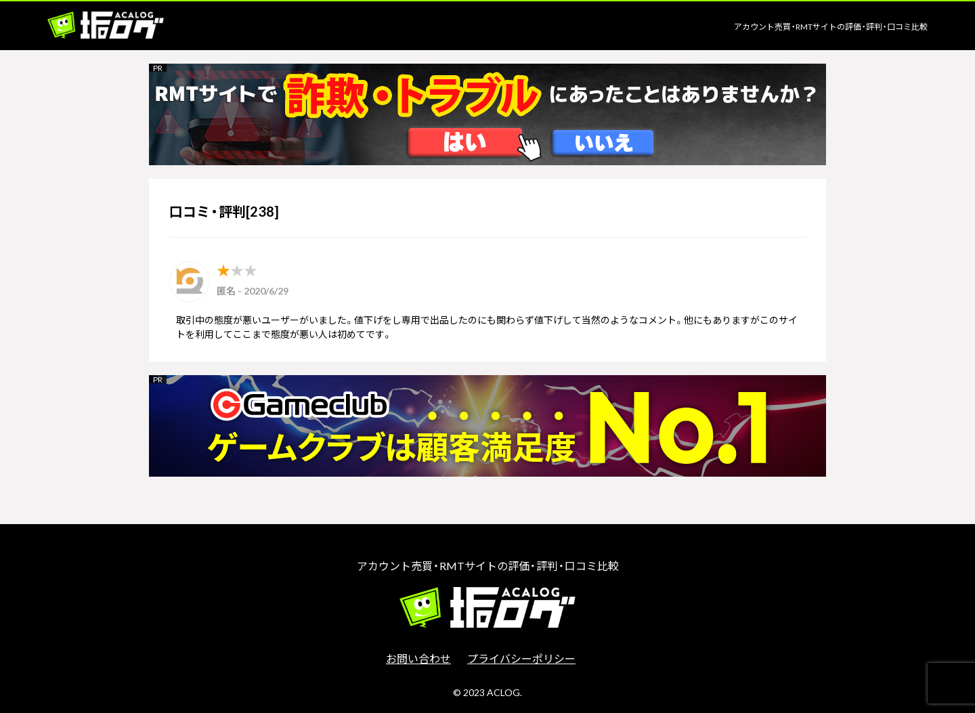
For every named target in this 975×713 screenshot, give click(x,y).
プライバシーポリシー (521, 658)
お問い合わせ (418, 658)
